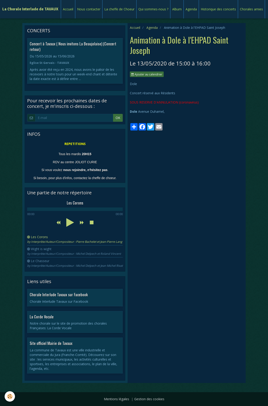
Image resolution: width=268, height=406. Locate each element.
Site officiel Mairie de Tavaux (51, 343)
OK (118, 118)
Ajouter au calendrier (146, 74)
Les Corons (74, 239)
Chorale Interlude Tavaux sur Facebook (59, 294)
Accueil (68, 9)
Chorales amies (251, 9)
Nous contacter (88, 9)
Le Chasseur (75, 263)
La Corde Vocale (42, 316)
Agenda (191, 9)
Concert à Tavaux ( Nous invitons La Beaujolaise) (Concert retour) (73, 46)
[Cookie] (10, 396)
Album (177, 9)
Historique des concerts (218, 9)
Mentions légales (116, 399)
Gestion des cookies (149, 399)
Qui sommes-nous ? (153, 9)
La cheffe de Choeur (119, 9)
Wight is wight (74, 251)
